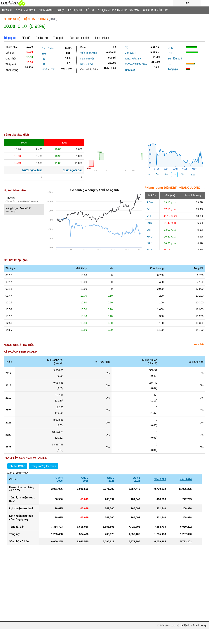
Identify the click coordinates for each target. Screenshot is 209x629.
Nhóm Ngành (46, 10)
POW (150, 202)
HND (149, 236)
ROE (52, 69)
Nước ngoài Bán (72, 170)
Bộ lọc (61, 10)
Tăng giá (173, 69)
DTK (149, 222)
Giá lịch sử (42, 38)
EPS (44, 53)
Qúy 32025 (84, 479)
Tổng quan (10, 38)
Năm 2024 (186, 479)
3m (157, 174)
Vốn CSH (130, 52)
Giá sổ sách (48, 48)
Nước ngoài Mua (32, 170)
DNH (149, 209)
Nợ (126, 47)
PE (43, 58)
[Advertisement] (104, 101)
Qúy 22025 (110, 479)
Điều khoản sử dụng (194, 625)
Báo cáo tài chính (80, 38)
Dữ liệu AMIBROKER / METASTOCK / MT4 (118, 10)
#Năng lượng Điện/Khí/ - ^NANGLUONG (172, 187)
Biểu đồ (90, 10)
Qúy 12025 (136, 479)
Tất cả (192, 174)
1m (148, 174)
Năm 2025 (160, 479)
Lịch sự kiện (102, 38)
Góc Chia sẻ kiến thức (155, 10)
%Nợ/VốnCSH (133, 58)
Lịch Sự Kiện (75, 10)
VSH (149, 216)
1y (174, 174)
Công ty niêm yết (25, 10)
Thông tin (58, 38)
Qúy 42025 (59, 479)
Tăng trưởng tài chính (43, 466)
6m (166, 174)
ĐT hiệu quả (175, 58)
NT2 (149, 243)
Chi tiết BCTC (17, 466)
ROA (44, 69)
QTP (149, 229)
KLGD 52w (86, 63)
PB (43, 63)
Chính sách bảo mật (168, 625)
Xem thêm (199, 344)
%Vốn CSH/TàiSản (136, 64)
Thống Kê (7, 10)
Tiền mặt (130, 70)
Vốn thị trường (88, 52)
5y (182, 174)
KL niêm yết (87, 58)
